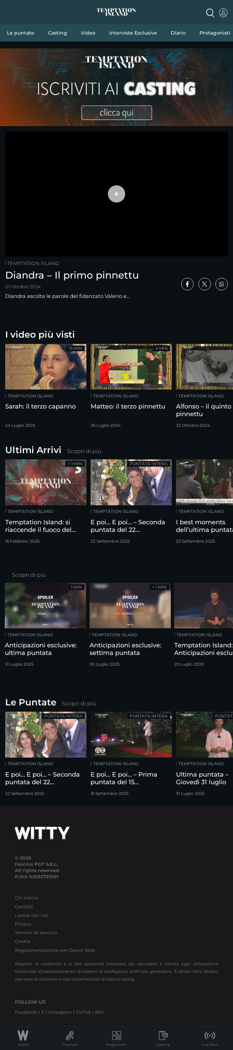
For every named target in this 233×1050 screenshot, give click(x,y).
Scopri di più (84, 451)
